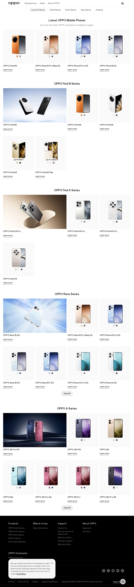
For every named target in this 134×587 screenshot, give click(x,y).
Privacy (11, 582)
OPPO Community (15, 558)
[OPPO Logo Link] (13, 3)
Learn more (8, 70)
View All (67, 393)
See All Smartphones (17, 542)
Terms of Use (23, 582)
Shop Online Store (40, 528)
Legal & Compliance (49, 582)
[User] (122, 3)
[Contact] (123, 581)
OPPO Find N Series (16, 528)
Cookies (35, 582)
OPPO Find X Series (16, 531)
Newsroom (87, 528)
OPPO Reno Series (16, 535)
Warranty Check (64, 538)
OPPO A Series (14, 538)
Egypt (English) (119, 582)
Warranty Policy (64, 544)
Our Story (87, 531)
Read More (21, 574)
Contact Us (62, 528)
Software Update (65, 541)
